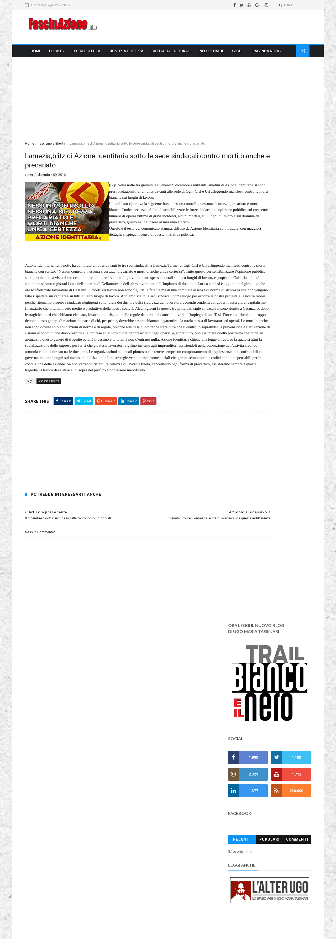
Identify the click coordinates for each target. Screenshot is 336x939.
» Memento (137, 823)
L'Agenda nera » (52, 66)
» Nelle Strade (139, 780)
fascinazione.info (221, 923)
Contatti (133, 903)
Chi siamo (134, 860)
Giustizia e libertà (133, 54)
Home (43, 54)
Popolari (263, 372)
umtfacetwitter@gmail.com (158, 923)
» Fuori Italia (137, 811)
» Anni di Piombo (142, 829)
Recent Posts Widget (229, 761)
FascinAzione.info (151, 918)
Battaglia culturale (179, 54)
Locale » (64, 54)
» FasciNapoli (138, 798)
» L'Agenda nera (141, 817)
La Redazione (137, 872)
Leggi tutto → (45, 794)
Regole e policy (139, 897)
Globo (246, 54)
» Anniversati (138, 836)
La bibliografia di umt (144, 878)
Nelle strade (219, 54)
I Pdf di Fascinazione (143, 885)
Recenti (237, 372)
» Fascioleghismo (142, 805)
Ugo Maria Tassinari (109, 923)
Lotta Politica (94, 54)
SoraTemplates (176, 932)
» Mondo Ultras (140, 786)
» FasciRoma (138, 792)
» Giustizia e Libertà (145, 767)
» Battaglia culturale (145, 773)
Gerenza (133, 891)
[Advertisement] (206, 28)
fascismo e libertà (61, 159)
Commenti (289, 372)
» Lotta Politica (140, 761)
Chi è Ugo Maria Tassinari (148, 866)
